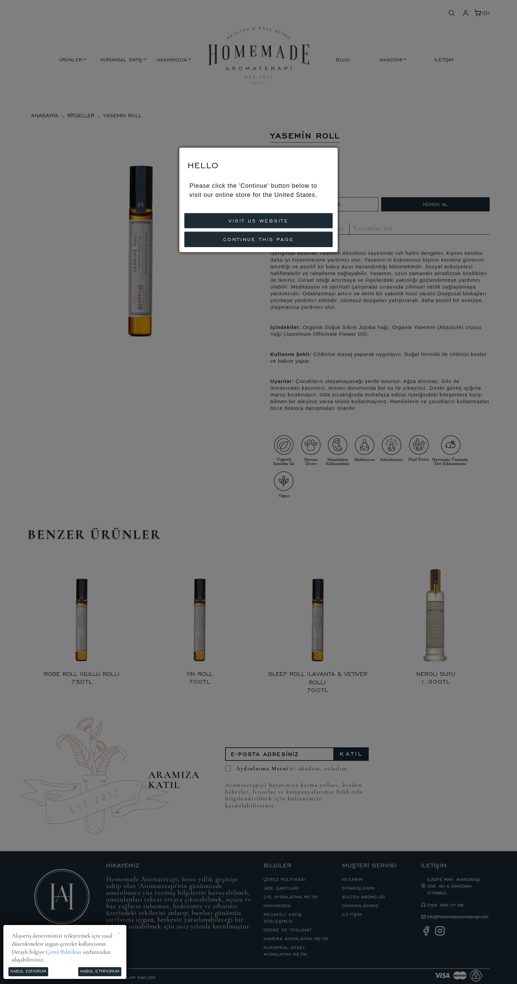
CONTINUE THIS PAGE (258, 239)
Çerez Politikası (64, 951)
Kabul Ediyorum (28, 970)
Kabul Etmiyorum (99, 970)
